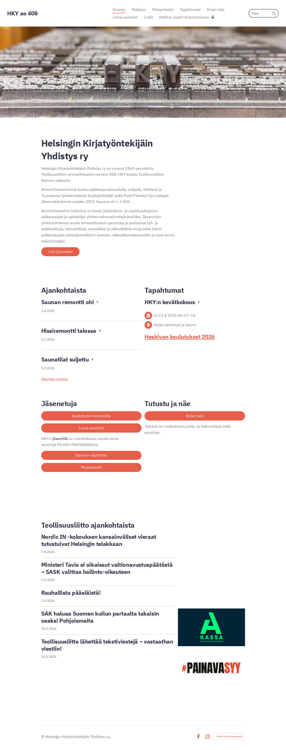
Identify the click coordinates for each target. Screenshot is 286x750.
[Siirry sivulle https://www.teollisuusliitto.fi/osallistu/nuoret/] (211, 560)
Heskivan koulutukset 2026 (180, 336)
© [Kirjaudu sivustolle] (43, 736)
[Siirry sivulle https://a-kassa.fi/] (211, 627)
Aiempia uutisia (54, 378)
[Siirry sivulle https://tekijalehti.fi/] (211, 589)
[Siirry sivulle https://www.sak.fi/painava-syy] (211, 668)
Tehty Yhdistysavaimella (229, 736)
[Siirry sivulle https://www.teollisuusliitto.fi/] (211, 530)
